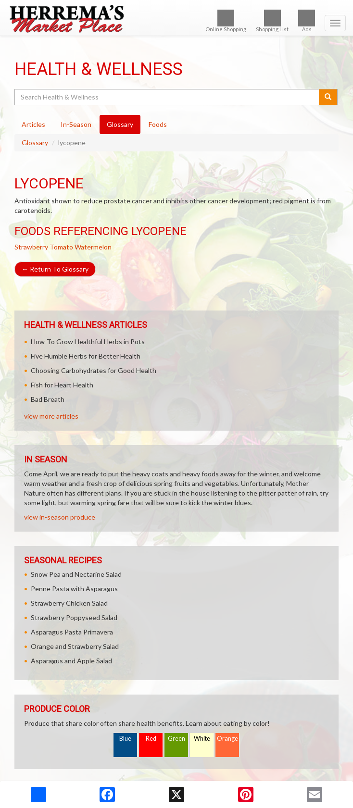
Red (151, 738)
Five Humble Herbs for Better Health (85, 356)
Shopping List (272, 21)
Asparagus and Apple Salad (71, 661)
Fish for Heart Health (62, 385)
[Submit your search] (328, 97)
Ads (306, 21)
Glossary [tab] (120, 124)
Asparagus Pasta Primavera (72, 632)
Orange (227, 738)
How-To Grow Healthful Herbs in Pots (88, 341)
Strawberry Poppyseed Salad (74, 617)
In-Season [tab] (76, 124)
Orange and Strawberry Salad (75, 646)
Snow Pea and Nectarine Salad (76, 574)
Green (176, 738)
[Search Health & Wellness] (167, 97)
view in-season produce (59, 517)
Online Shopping (225, 21)
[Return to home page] (176, 19)
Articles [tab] (33, 124)
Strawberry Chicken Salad (69, 603)
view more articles (51, 416)
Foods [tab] (158, 124)
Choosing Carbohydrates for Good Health (93, 370)
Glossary (35, 142)
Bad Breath (47, 399)
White (202, 738)
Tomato (61, 247)
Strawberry (31, 247)
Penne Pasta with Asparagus (74, 588)
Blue (125, 738)
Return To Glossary (55, 269)
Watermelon (93, 247)
